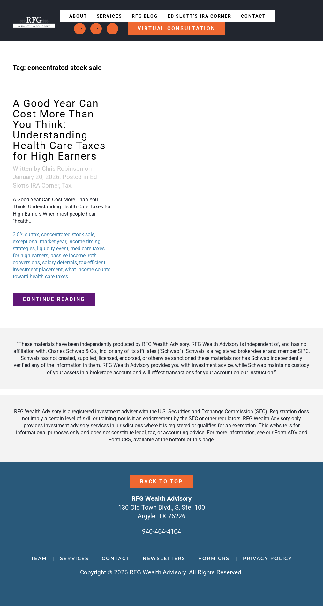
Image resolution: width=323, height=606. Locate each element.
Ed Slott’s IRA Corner (199, 16)
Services (109, 16)
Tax (66, 185)
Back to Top (161, 481)
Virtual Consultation (176, 29)
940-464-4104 (161, 531)
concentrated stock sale (67, 234)
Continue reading (54, 299)
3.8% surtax (26, 234)
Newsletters (164, 558)
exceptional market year (39, 241)
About (78, 16)
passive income (68, 255)
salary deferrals (59, 262)
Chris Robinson (62, 168)
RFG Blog (145, 16)
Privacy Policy (267, 558)
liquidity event (52, 248)
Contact (253, 16)
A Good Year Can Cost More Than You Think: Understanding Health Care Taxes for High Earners (59, 129)
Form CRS (214, 558)
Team (39, 558)
